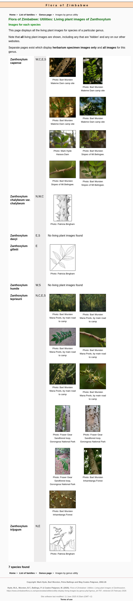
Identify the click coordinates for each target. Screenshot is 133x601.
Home (12, 14)
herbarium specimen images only (75, 47)
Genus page (45, 14)
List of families (27, 14)
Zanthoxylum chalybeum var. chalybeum (20, 200)
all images (109, 47)
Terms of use (66, 599)
